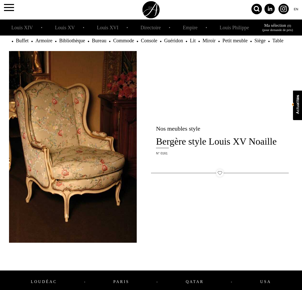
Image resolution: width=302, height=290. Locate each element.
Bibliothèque (72, 40)
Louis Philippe (234, 27)
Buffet (22, 40)
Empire (190, 27)
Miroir (209, 40)
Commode (123, 40)
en (296, 9)
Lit (193, 40)
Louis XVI (107, 27)
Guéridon (173, 40)
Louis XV (65, 27)
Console (149, 40)
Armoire (43, 40)
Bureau (99, 40)
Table (277, 40)
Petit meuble (235, 40)
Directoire (150, 27)
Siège (259, 40)
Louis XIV (22, 27)
